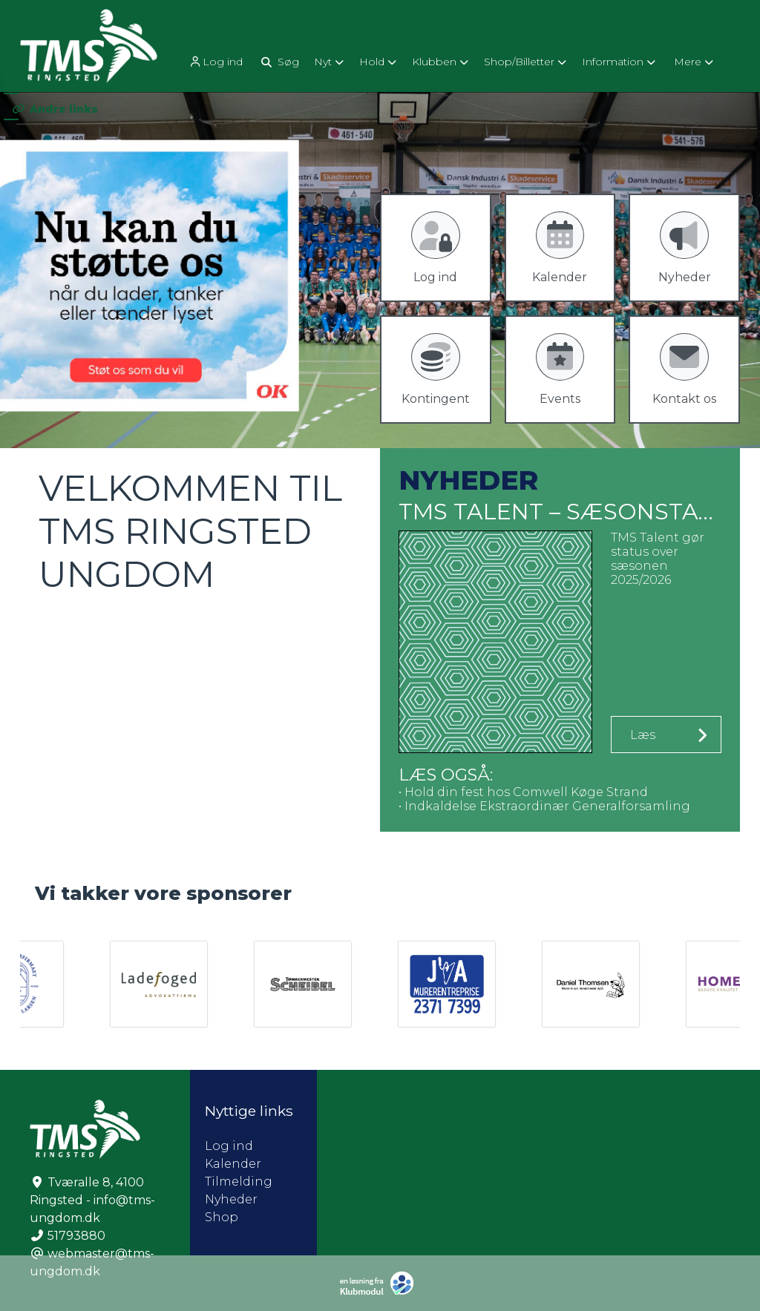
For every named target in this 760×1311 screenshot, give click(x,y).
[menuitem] (216, 61)
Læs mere (646, 740)
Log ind (215, 62)
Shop (221, 1217)
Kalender (233, 1164)
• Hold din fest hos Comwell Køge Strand (523, 792)
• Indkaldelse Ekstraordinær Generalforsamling (544, 806)
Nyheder (231, 1199)
